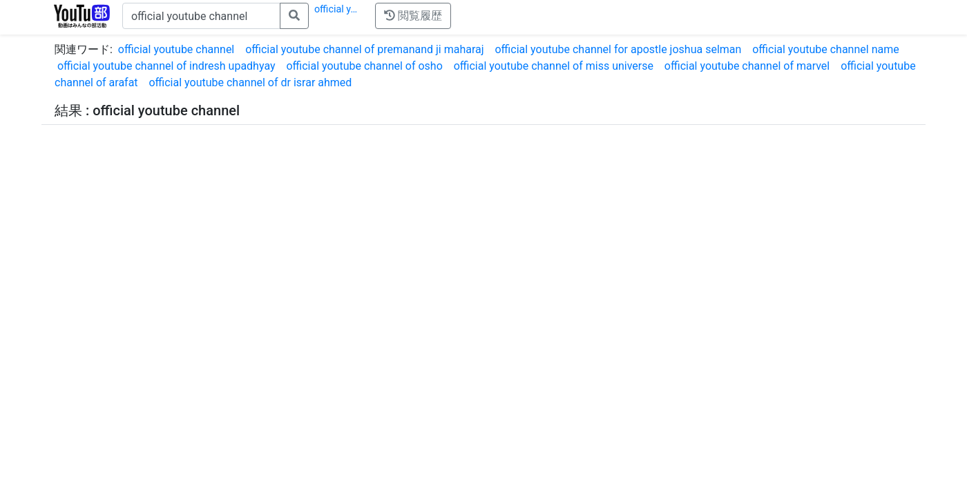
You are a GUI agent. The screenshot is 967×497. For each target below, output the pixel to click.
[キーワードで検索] (201, 16)
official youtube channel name (825, 49)
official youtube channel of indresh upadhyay (166, 65)
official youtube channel (176, 49)
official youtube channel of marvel (747, 65)
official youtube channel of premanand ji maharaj (364, 49)
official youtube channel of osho (364, 65)
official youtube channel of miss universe (553, 65)
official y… (335, 9)
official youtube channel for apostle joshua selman (618, 49)
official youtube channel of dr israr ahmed (250, 82)
